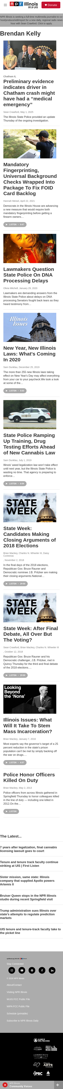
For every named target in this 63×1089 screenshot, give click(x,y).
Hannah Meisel (11, 201)
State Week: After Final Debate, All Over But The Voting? (30, 634)
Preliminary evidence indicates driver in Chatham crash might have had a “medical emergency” (29, 93)
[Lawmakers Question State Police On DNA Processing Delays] (29, 248)
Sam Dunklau (10, 367)
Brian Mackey (10, 739)
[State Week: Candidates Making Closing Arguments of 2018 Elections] (29, 507)
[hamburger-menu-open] (5, 5)
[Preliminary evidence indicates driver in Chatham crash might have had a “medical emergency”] (29, 55)
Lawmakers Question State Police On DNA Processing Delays (28, 275)
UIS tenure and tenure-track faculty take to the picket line (30, 931)
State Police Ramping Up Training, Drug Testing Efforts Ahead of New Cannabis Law (29, 443)
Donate (52, 4)
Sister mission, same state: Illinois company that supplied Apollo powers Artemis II (27, 880)
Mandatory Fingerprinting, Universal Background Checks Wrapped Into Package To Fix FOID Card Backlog (30, 179)
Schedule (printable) (17, 1013)
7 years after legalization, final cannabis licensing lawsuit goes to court (28, 849)
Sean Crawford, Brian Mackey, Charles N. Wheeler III (31, 647)
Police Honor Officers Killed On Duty (29, 777)
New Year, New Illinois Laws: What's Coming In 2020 (29, 353)
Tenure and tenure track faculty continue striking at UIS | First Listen (29, 863)
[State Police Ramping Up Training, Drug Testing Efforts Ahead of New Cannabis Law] (29, 414)
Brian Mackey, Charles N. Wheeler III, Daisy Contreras (26, 554)
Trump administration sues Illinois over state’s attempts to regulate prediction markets (28, 914)
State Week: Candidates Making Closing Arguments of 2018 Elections (29, 537)
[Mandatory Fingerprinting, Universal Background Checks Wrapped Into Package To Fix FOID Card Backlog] (29, 144)
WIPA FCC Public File (18, 1006)
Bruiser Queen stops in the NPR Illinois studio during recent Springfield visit (28, 897)
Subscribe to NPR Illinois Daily (22, 1021)
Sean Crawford (11, 112)
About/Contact (14, 985)
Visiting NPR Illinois (17, 992)
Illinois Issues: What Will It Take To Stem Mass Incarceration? (27, 725)
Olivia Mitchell (10, 288)
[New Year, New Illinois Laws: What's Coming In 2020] (29, 327)
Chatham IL (9, 76)
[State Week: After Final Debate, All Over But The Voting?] (29, 607)
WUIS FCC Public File (18, 999)
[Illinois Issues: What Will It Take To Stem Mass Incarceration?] (29, 699)
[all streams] (58, 1085)
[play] (5, 1085)
